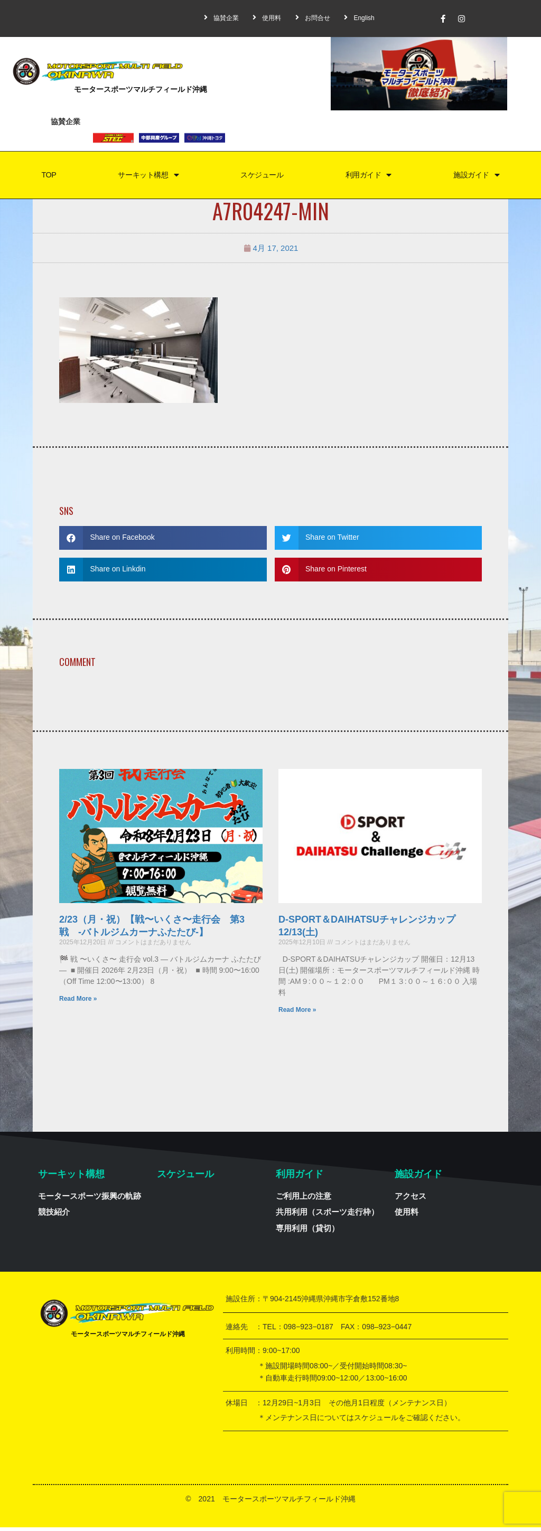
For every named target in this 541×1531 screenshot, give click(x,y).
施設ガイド (476, 177)
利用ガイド (368, 177)
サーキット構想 (146, 177)
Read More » (78, 1002)
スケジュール (261, 176)
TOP (46, 176)
